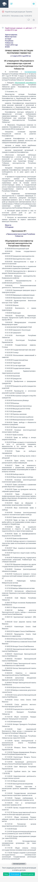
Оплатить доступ (28, 874)
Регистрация (15, 874)
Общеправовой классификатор (25, 83)
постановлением (30, 72)
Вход (6, 874)
